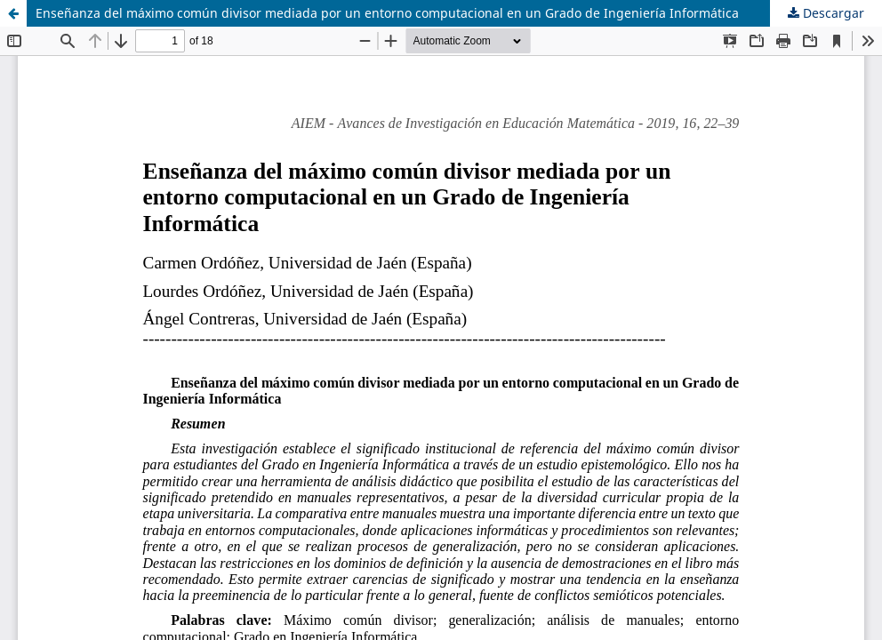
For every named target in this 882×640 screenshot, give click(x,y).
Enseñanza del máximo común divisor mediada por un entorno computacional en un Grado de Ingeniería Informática (387, 12)
